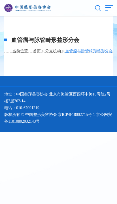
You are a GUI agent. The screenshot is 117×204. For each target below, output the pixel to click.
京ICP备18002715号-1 (76, 114)
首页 (37, 51)
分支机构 (53, 51)
